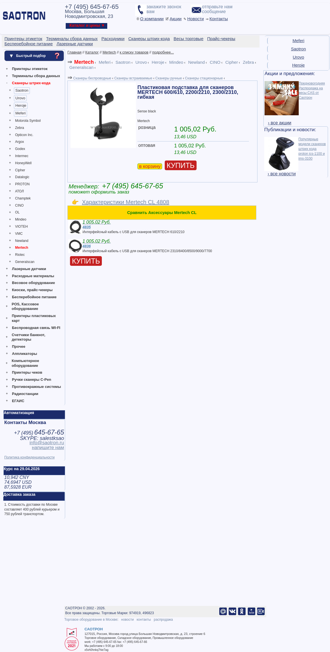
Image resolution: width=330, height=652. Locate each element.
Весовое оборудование (33, 283)
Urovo (20, 98)
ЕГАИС (18, 401)
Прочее (18, 346)
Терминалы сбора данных (36, 76)
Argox (19, 142)
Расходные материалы (33, 276)
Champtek (23, 198)
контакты (144, 620)
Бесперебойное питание (34, 297)
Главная (74, 52)
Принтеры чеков (27, 372)
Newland (21, 241)
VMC (19, 234)
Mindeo (20, 219)
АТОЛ (19, 191)
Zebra (19, 128)
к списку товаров (134, 52)
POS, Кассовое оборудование (25, 306)
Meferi (20, 113)
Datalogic (22, 177)
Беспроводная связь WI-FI (36, 328)
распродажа (163, 620)
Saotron (21, 90)
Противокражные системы (36, 386)
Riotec (20, 255)
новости (127, 620)
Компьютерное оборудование (25, 363)
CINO (19, 205)
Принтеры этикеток (30, 69)
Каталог (92, 52)
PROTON (22, 184)
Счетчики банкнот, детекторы (28, 337)
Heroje (20, 105)
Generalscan (24, 262)
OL (17, 212)
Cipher (20, 170)
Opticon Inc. (24, 135)
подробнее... (163, 52)
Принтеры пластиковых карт (34, 318)
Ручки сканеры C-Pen (31, 379)
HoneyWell (23, 163)
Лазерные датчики (29, 269)
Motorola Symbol (28, 121)
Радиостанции (25, 394)
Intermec (21, 156)
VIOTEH (21, 227)
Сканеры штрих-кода (31, 83)
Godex (20, 149)
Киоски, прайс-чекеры (32, 290)
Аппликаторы (24, 353)
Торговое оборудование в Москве (90, 620)
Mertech (21, 248)
